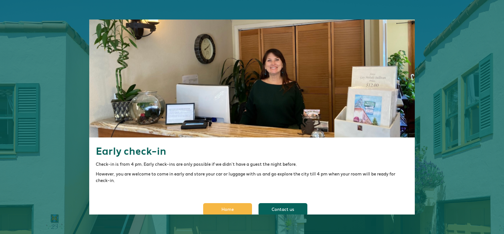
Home (227, 209)
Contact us (283, 209)
